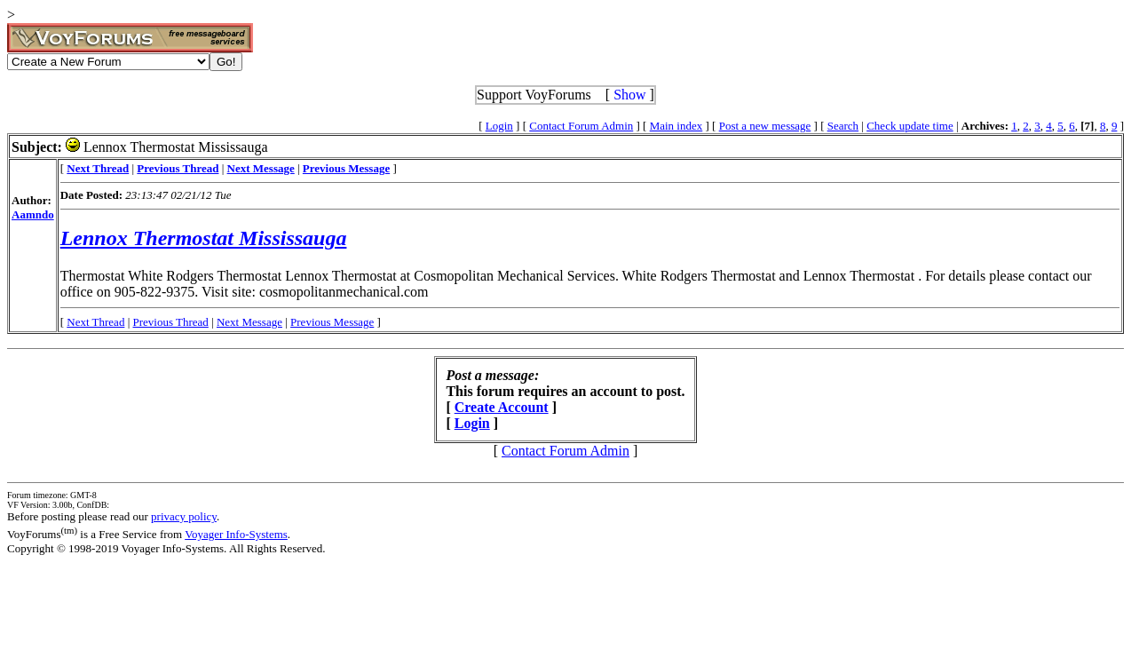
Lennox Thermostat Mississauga (203, 238)
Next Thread (95, 322)
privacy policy (184, 516)
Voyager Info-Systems (236, 534)
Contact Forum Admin (581, 125)
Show (629, 94)
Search (842, 125)
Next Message (249, 322)
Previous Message (332, 322)
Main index (676, 125)
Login (499, 125)
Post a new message (765, 125)
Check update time (909, 125)
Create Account (502, 407)
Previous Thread (171, 322)
